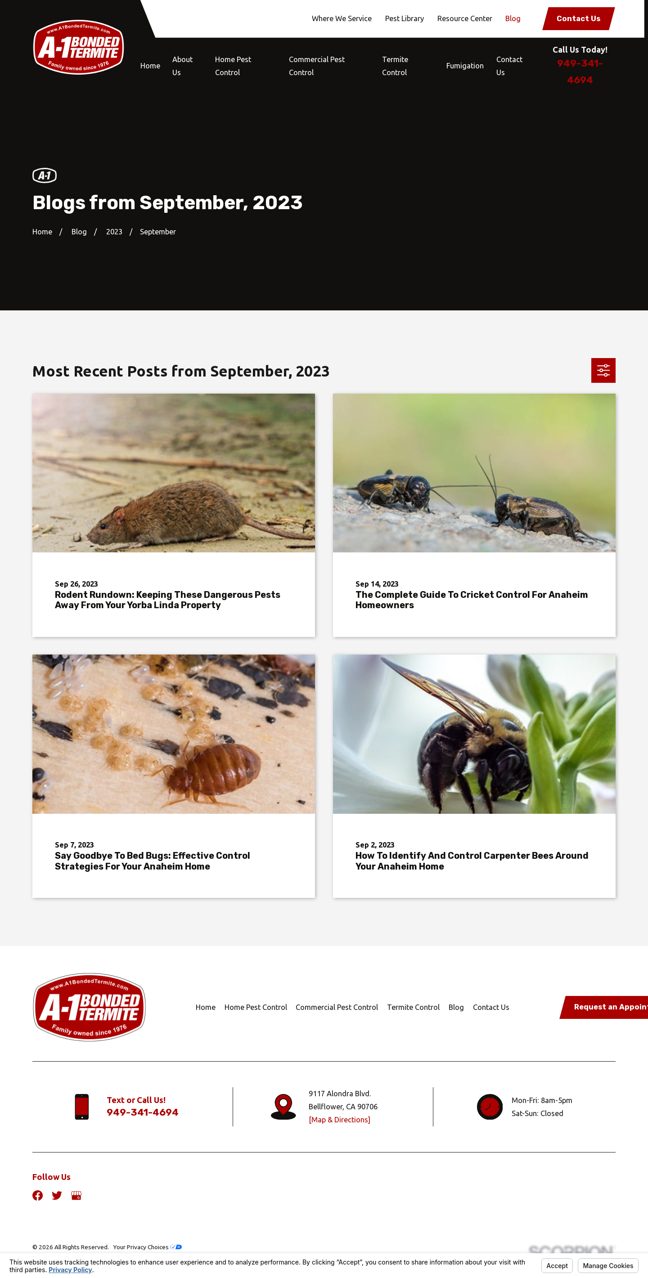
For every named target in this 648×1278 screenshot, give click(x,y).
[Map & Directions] (339, 1120)
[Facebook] (37, 1195)
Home (206, 1007)
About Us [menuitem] (182, 65)
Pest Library (404, 18)
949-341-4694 (143, 1112)
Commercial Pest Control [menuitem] (317, 65)
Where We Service (342, 18)
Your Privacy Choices (147, 1247)
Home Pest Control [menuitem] (233, 65)
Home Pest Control (256, 1007)
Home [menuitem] (150, 66)
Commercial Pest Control (337, 1007)
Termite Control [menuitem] (395, 65)
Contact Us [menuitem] (509, 65)
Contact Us (578, 18)
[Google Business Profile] (76, 1195)
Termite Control (413, 1007)
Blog (513, 18)
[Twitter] (57, 1195)
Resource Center (464, 18)
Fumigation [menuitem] (465, 66)
